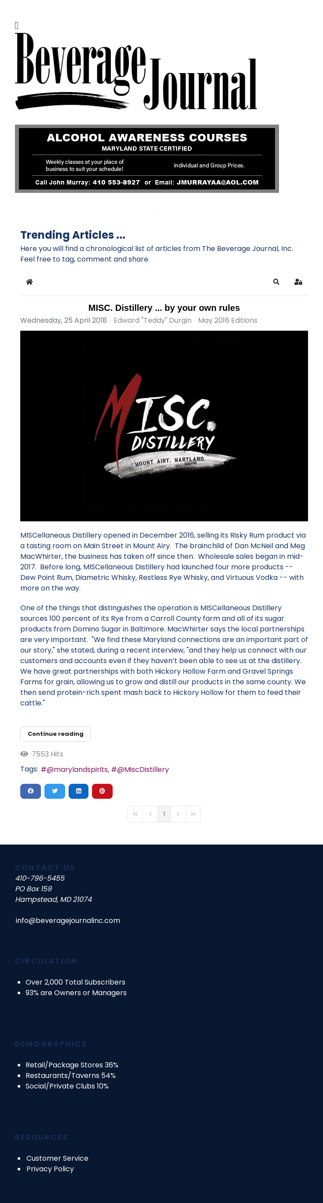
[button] (276, 281)
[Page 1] (164, 814)
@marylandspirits (77, 769)
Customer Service (57, 1158)
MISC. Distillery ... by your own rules (164, 308)
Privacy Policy (50, 1169)
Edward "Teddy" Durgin (152, 320)
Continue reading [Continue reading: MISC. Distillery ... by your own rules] (56, 734)
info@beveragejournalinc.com (68, 920)
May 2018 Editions (227, 320)
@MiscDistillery (143, 769)
